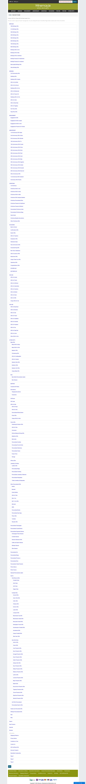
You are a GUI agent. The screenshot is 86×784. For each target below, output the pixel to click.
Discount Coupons (14, 750)
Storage (13, 456)
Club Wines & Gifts (16, 578)
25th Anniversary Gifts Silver (17, 150)
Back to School (14, 227)
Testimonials (67, 770)
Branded (13, 489)
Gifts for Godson (15, 359)
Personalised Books (16, 510)
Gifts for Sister (14, 295)
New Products (12, 724)
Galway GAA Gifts (17, 663)
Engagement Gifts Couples (16, 120)
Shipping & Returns (15, 735)
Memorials (14, 439)
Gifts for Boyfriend (14, 306)
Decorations (13, 389)
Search (74, 1)
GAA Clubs (15, 583)
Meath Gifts (15, 683)
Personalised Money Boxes (17, 412)
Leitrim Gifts (15, 674)
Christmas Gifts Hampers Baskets (18, 197)
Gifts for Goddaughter (16, 356)
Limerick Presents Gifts (18, 677)
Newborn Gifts (15, 365)
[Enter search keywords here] (66, 2)
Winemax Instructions (13, 773)
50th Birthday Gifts (15, 38)
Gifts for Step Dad (14, 330)
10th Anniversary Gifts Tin (16, 141)
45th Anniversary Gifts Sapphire (17, 162)
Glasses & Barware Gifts (17, 539)
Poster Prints (14, 453)
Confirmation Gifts (14, 230)
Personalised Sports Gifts (17, 705)
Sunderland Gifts (16, 630)
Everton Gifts (16, 606)
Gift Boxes (13, 398)
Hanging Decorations (16, 391)
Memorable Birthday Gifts (16, 64)
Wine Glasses (15, 548)
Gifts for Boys (15, 406)
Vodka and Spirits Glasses (17, 542)
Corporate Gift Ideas (15, 386)
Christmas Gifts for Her (15, 188)
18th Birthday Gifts (15, 26)
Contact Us (13, 744)
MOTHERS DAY (14, 271)
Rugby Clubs (15, 589)
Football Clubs (16, 580)
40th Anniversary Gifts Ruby (16, 159)
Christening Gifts (15, 353)
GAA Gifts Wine (15, 640)
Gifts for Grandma (14, 289)
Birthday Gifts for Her (15, 49)
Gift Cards (13, 401)
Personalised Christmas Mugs (17, 212)
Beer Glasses (14, 380)
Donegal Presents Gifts (18, 654)
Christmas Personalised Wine (17, 200)
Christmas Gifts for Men (16, 194)
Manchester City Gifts (17, 615)
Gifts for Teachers (14, 235)
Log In (16, 1)
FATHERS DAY (14, 268)
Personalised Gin (14, 552)
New (11, 714)
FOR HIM (64, 11)
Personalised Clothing (16, 471)
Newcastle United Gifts (18, 621)
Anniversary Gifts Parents (16, 179)
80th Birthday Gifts (15, 46)
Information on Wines (22, 770)
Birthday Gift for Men (15, 52)
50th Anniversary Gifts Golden (17, 165)
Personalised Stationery (17, 448)
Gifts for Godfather (15, 318)
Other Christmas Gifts (15, 221)
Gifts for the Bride (14, 82)
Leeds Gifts (15, 609)
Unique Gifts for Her (15, 300)
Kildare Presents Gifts (17, 668)
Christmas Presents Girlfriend (17, 206)
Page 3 (12, 759)
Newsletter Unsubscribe (16, 753)
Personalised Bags (16, 468)
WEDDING (20, 11)
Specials (11, 727)
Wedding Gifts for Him (15, 97)
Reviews (11, 730)
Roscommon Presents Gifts (19, 686)
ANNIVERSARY (36, 11)
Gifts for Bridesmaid (15, 91)
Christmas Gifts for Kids (16, 191)
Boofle (13, 486)
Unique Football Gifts (17, 633)
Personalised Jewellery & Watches (19, 474)
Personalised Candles (16, 442)
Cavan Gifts (15, 645)
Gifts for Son (13, 327)
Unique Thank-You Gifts (15, 259)
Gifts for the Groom (15, 85)
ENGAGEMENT (27, 11)
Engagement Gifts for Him (16, 123)
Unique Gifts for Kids (16, 418)
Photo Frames (13, 569)
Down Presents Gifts (17, 657)
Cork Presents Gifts (17, 648)
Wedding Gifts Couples (15, 79)
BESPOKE (13, 383)
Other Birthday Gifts (15, 67)
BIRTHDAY (13, 11)
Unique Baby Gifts (15, 371)
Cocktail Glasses (15, 536)
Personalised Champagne (16, 525)
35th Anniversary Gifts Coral (16, 156)
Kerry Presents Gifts (17, 665)
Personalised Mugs (15, 555)
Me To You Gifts (15, 501)
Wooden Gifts (15, 521)
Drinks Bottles (15, 492)
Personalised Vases (16, 451)
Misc (12, 717)
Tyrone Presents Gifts (17, 692)
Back (10, 766)
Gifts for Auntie (14, 277)
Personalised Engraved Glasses (17, 531)
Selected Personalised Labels (17, 572)
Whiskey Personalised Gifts (16, 711)
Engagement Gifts (14, 117)
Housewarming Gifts (15, 247)
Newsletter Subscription (34, 770)
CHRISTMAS (44, 11)
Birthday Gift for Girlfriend (16, 55)
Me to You (14, 498)
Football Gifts (14, 592)
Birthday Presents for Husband (17, 61)
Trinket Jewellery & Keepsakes (18, 480)
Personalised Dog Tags (17, 513)
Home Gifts (13, 422)
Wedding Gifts (14, 76)
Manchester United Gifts (18, 618)
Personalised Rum (14, 561)
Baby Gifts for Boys (16, 344)
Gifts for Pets (14, 427)
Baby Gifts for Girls (16, 347)
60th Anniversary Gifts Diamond (17, 170)
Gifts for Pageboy (14, 105)
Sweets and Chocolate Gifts (16, 708)
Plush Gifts (14, 415)
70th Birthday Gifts (15, 43)
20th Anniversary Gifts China (17, 147)
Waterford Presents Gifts (18, 695)
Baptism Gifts (15, 350)
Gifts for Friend (14, 280)
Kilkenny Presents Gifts (18, 671)
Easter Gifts (13, 233)
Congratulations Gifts (15, 265)
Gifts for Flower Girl (15, 94)
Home (11, 1)
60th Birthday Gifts (15, 40)
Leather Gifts (14, 465)
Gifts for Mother (14, 292)
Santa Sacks (13, 215)
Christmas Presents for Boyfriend (18, 203)
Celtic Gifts (15, 601)
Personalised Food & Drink (17, 445)
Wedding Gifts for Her (15, 88)
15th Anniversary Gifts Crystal (17, 144)
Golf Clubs (15, 586)
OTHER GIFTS (71, 11)
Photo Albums (14, 567)
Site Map (56, 773)
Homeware (14, 430)
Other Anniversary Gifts (15, 173)
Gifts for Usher (14, 100)
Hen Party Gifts (14, 108)
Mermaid (14, 504)
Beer (11, 374)
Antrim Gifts (15, 642)
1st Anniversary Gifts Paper (16, 132)
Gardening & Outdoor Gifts (17, 424)
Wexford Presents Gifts (18, 698)
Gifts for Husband (14, 324)
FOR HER (58, 11)
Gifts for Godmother (15, 286)
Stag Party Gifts (14, 111)
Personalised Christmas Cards (17, 209)
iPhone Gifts (13, 460)
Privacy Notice (14, 738)
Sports (12, 575)
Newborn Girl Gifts (16, 368)
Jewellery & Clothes (15, 463)
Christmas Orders (12, 770)
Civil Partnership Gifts (15, 73)
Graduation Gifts (14, 238)
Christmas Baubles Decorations (17, 218)
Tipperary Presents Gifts (18, 689)
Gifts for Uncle (14, 333)
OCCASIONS (51, 11)
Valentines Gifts (14, 262)
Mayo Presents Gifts (17, 680)
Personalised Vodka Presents (17, 564)
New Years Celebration (15, 250)
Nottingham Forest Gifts (18, 624)
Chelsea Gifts (16, 603)
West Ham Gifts (16, 636)
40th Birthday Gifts (15, 35)
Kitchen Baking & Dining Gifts (18, 433)
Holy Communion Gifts (15, 244)
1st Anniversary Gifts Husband (17, 176)
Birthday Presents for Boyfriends (17, 58)
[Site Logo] (43, 6)
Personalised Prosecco (15, 558)
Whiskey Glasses (15, 545)
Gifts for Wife (13, 297)
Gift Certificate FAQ (15, 747)
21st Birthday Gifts (14, 29)
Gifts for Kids (13, 404)
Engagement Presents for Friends (18, 126)
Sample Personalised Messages (48, 770)
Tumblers (14, 518)
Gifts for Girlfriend (14, 283)
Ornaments (14, 394)
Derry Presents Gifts (17, 651)
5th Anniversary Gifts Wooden (17, 138)
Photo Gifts (14, 516)
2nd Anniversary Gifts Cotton (17, 135)
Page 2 (12, 756)
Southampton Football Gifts (19, 627)
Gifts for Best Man (14, 102)
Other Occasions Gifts (15, 253)
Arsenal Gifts (16, 595)
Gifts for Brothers (14, 309)
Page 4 (12, 762)
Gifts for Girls (14, 409)
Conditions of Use (14, 741)
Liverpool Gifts (16, 612)
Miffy (13, 507)
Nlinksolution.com (52, 783)
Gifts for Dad (13, 312)
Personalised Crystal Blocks (16, 528)
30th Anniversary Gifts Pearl (16, 153)
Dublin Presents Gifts (17, 660)
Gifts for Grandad (14, 321)
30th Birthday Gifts (15, 32)
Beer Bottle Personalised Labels (18, 377)
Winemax (40, 783)
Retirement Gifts (14, 256)
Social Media (59, 770)
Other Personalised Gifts (16, 484)
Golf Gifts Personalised (17, 702)
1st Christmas (13, 185)
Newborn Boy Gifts (16, 362)
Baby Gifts (13, 342)
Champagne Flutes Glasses (17, 533)
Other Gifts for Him (15, 336)
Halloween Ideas (14, 241)
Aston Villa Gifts (16, 598)
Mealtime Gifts (15, 436)
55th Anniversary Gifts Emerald (17, 168)
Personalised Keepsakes (17, 477)
